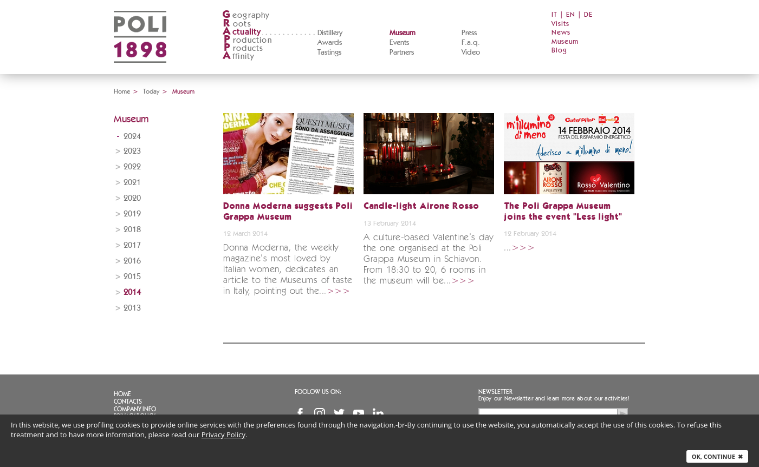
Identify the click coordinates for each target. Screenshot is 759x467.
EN (570, 14)
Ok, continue (717, 456)
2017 (132, 245)
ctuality (241, 32)
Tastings (329, 52)
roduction (247, 40)
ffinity (238, 56)
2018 (132, 230)
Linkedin (378, 413)
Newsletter (495, 392)
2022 (132, 167)
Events (399, 43)
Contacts (128, 401)
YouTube (358, 413)
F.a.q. (471, 43)
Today (151, 91)
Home (122, 91)
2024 (132, 137)
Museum (403, 33)
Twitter (339, 413)
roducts (242, 48)
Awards (329, 43)
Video (471, 52)
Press (469, 33)
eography (246, 15)
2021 (132, 183)
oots (236, 24)
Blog (559, 50)
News (561, 32)
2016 (132, 261)
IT (554, 14)
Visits (560, 24)
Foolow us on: (318, 392)
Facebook (300, 413)
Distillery (329, 33)
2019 (132, 214)
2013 (132, 308)
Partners (402, 52)
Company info (135, 409)
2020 (132, 198)
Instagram (319, 413)
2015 (132, 277)
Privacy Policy (223, 434)
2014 (132, 292)
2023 (132, 151)
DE (588, 14)
